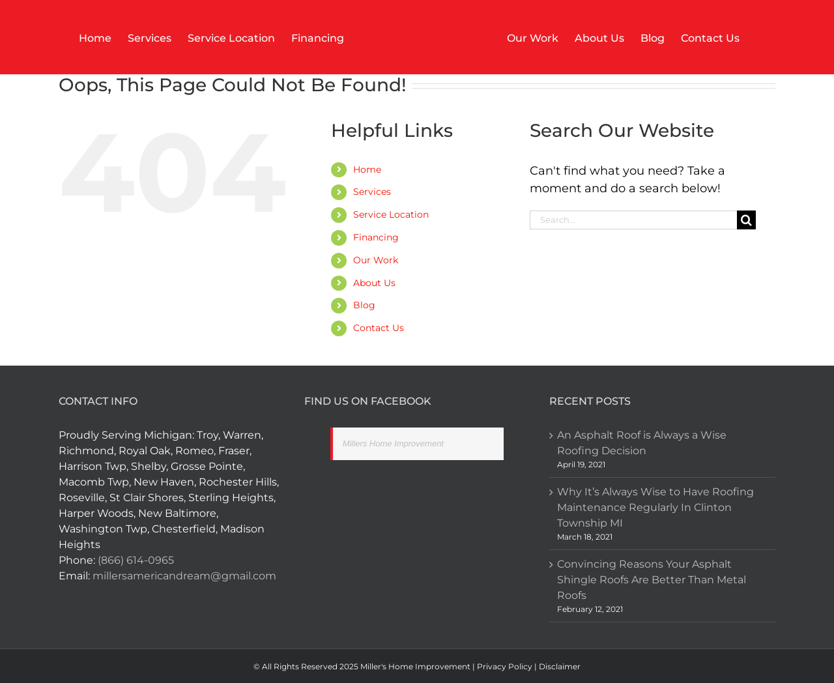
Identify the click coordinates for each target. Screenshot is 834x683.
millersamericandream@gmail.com (184, 576)
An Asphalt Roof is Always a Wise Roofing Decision (641, 443)
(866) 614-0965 (136, 560)
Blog (364, 305)
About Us (374, 283)
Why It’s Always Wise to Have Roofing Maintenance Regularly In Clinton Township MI (655, 507)
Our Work (375, 260)
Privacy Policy (504, 666)
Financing (376, 237)
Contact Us (378, 328)
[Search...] (633, 220)
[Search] (746, 220)
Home (367, 169)
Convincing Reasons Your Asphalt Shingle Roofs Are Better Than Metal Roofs (651, 580)
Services (372, 191)
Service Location (391, 214)
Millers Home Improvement (393, 443)
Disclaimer (559, 666)
